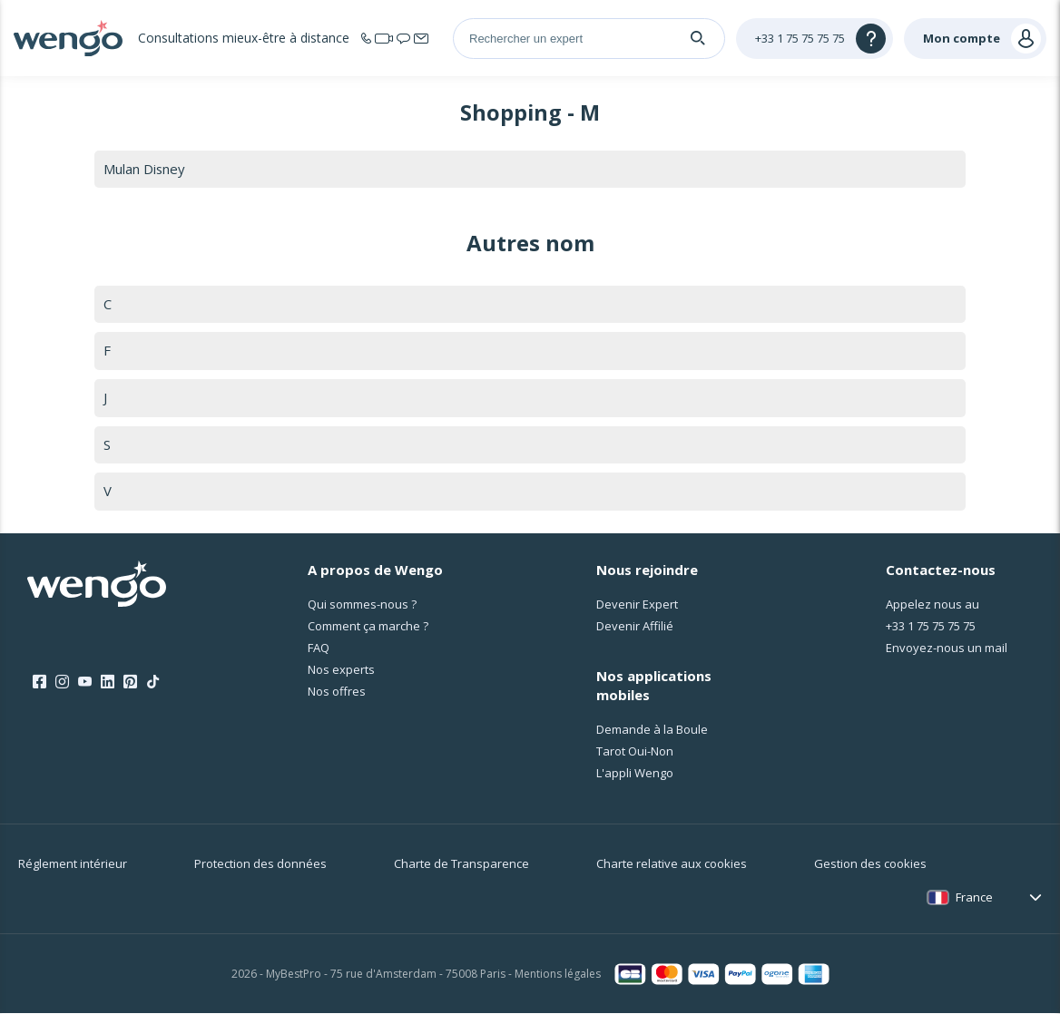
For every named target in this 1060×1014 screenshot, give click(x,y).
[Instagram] (62, 683)
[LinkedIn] (107, 683)
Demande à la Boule (652, 730)
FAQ (318, 647)
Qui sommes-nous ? (362, 604)
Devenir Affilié (634, 626)
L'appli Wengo (634, 773)
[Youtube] (85, 683)
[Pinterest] (130, 683)
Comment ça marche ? (368, 626)
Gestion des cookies (870, 864)
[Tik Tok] (153, 683)
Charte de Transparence (461, 864)
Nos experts (341, 669)
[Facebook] (39, 683)
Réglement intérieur (72, 864)
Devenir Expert (637, 604)
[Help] (814, 38)
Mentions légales (558, 974)
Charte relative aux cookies (671, 864)
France (974, 898)
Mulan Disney (144, 169)
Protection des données (260, 864)
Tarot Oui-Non (634, 752)
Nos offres (337, 691)
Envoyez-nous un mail (946, 647)
